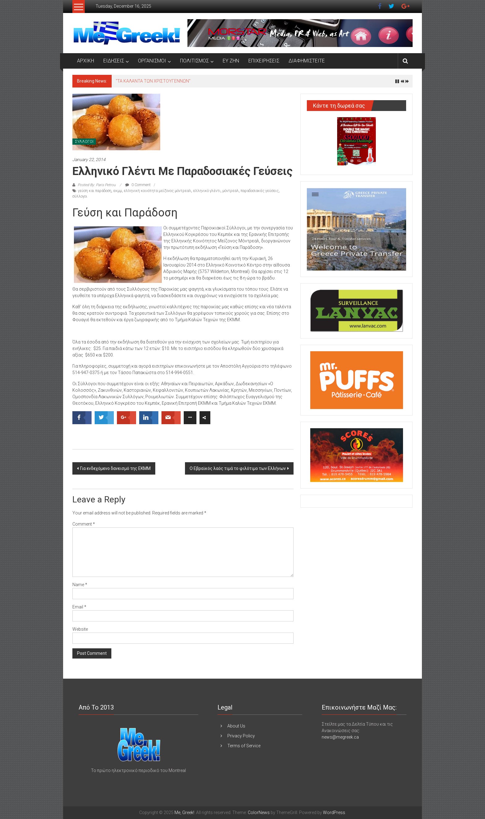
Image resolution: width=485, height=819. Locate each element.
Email (79, 606)
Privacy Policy (241, 735)
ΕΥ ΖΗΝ (231, 61)
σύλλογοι (79, 196)
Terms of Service (243, 745)
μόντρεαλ (230, 191)
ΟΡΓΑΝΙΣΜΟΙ (152, 61)
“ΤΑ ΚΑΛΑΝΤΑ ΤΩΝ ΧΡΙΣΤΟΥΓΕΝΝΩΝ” (153, 81)
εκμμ (117, 191)
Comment (83, 524)
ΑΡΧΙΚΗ (85, 61)
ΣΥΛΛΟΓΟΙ (84, 141)
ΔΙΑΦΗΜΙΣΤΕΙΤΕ (307, 61)
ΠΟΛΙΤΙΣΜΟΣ (194, 61)
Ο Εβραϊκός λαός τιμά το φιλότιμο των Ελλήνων (238, 468)
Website (80, 629)
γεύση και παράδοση (94, 191)
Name (79, 584)
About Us (236, 725)
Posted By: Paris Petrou (97, 185)
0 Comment (138, 185)
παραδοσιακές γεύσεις (260, 191)
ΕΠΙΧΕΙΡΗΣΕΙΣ (263, 61)
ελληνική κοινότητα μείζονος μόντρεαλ (157, 191)
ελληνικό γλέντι (207, 191)
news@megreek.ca (340, 737)
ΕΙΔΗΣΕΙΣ (113, 61)
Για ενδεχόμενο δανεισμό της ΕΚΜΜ (115, 468)
